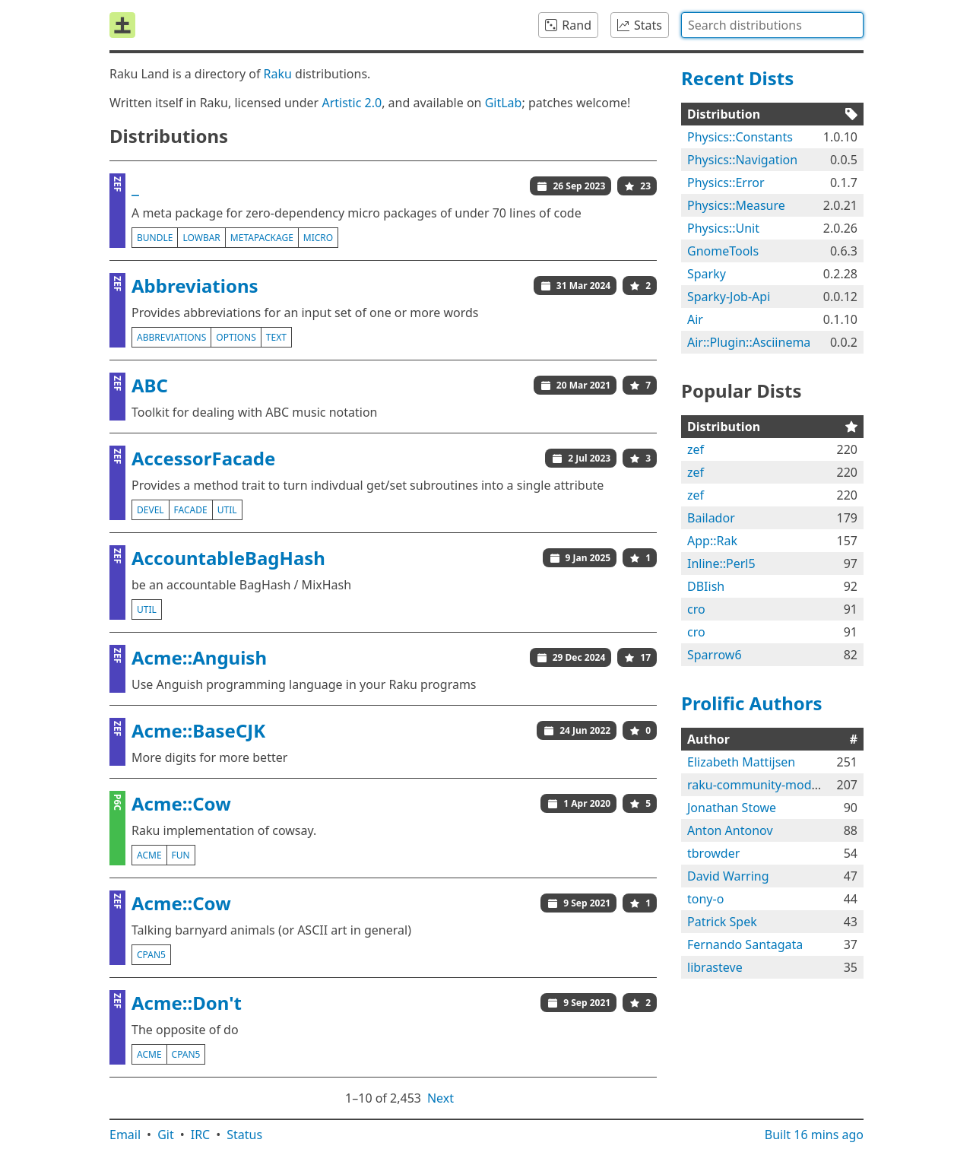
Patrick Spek (722, 921)
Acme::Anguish (199, 657)
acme (149, 855)
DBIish (705, 586)
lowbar (201, 237)
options (235, 337)
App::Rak (712, 540)
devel (150, 509)
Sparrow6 (714, 654)
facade (191, 509)
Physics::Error (726, 182)
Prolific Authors (751, 703)
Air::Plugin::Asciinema (748, 342)
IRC (201, 1134)
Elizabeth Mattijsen (741, 762)
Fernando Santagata (745, 944)
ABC (150, 385)
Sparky (706, 273)
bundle (155, 237)
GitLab (503, 102)
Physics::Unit (723, 228)
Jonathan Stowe (731, 807)
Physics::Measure (736, 205)
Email (125, 1134)
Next (440, 1098)
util (227, 509)
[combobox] (772, 25)
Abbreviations (195, 285)
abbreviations (171, 337)
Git (165, 1134)
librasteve (715, 967)
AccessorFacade (203, 458)
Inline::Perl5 (721, 563)
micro (318, 237)
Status (244, 1134)
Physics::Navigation (742, 159)
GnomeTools (723, 251)
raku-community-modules (761, 784)
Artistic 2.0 (352, 102)
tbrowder (713, 853)
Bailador (711, 517)
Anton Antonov (730, 830)
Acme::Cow (181, 803)
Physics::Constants (740, 137)
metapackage (261, 237)
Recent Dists (737, 77)
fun (181, 855)
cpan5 (151, 954)
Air (695, 319)
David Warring (728, 876)
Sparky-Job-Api (728, 296)
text (276, 337)
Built (814, 1134)
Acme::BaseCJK (198, 730)
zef (695, 449)
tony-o (705, 898)
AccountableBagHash (228, 557)
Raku (278, 73)
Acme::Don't (187, 1002)
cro (696, 609)
